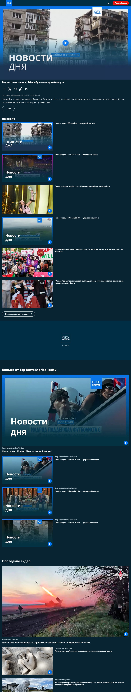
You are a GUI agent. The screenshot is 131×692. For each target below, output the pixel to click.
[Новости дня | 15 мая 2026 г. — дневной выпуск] (92, 534)
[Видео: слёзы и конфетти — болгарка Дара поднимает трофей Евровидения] (92, 199)
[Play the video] (65, 43)
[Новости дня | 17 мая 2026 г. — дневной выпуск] (92, 168)
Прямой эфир (121, 3)
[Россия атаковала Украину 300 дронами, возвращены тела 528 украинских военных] (65, 642)
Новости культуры (63, 648)
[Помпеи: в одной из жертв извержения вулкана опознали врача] (92, 662)
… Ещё (8, 109)
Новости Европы (10, 639)
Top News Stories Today (13, 448)
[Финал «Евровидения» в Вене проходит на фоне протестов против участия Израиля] (92, 262)
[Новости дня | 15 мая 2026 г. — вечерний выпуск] (92, 503)
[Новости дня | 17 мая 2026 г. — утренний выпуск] (92, 231)
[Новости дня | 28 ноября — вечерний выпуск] (92, 136)
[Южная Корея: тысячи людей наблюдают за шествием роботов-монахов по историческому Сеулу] (92, 294)
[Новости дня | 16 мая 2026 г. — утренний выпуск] (92, 471)
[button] (18, 314)
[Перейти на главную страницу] (9, 3)
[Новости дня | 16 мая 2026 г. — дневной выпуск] (65, 451)
